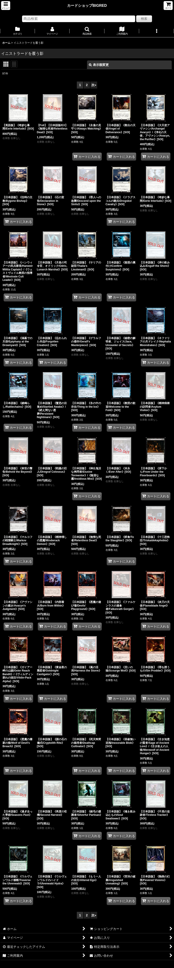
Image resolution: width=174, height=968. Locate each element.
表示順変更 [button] (99, 65)
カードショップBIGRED (87, 5)
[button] (5, 5)
